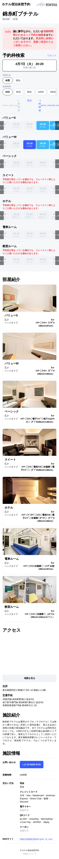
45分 (7, 92)
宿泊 (18, 80)
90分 (29, 92)
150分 (53, 92)
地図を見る (29, 678)
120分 (41, 92)
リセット (51, 55)
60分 (18, 92)
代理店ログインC (29, 854)
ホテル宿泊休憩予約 (16, 4)
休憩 (7, 80)
